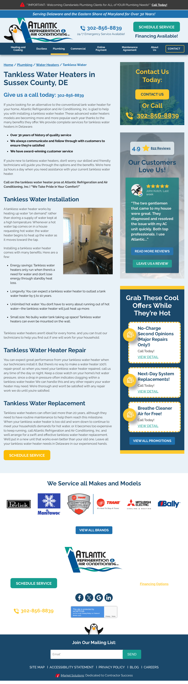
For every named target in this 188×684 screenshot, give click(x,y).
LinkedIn (108, 598)
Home (8, 65)
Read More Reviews (152, 251)
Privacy (108, 616)
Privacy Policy (86, 613)
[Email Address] (87, 654)
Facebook (79, 598)
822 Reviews (161, 148)
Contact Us (152, 94)
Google (99, 598)
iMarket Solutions (72, 675)
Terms (113, 616)
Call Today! (159, 5)
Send (131, 654)
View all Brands (94, 530)
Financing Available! (156, 36)
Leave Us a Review (152, 263)
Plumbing (24, 65)
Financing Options (154, 584)
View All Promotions (152, 439)
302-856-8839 (104, 28)
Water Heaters (47, 65)
